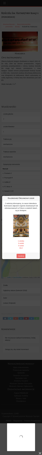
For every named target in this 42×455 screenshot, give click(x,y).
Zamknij (21, 256)
